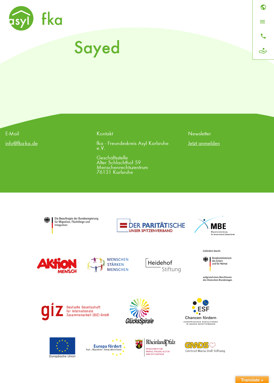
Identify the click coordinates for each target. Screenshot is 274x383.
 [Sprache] (263, 7)
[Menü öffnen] (262, 21)
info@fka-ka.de (21, 143)
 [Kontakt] (263, 36)
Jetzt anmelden (204, 143)
